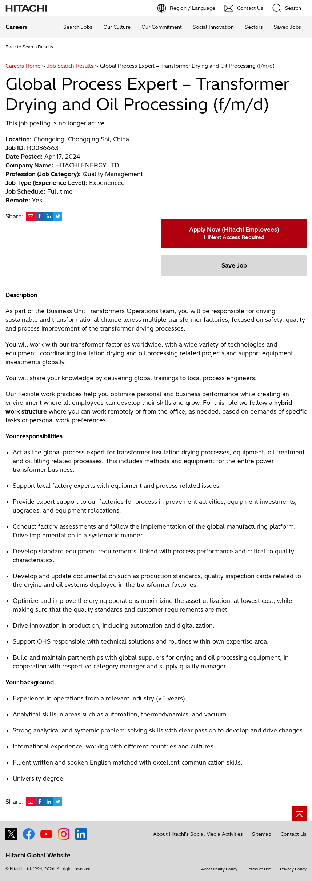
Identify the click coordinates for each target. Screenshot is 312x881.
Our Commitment (161, 27)
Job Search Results (70, 66)
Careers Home (22, 66)
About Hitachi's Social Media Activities (198, 834)
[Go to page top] (299, 813)
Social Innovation (213, 27)
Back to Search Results (29, 47)
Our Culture (117, 27)
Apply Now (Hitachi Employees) (234, 233)
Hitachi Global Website (38, 855)
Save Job (234, 265)
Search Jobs (77, 27)
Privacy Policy (293, 869)
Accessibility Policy (219, 869)
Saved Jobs (287, 27)
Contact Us (293, 834)
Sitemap (261, 834)
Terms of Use (259, 869)
